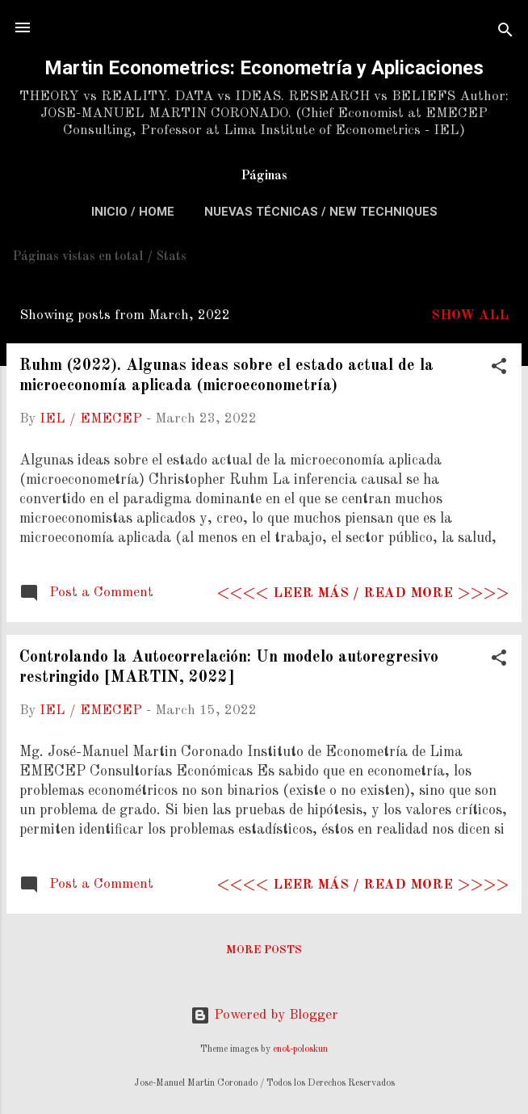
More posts (264, 950)
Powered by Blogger (264, 1015)
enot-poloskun (300, 1049)
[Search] (505, 32)
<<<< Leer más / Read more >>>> (363, 593)
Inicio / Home (132, 211)
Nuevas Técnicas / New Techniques (321, 211)
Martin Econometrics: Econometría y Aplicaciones (264, 68)
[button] (499, 369)
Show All (470, 315)
